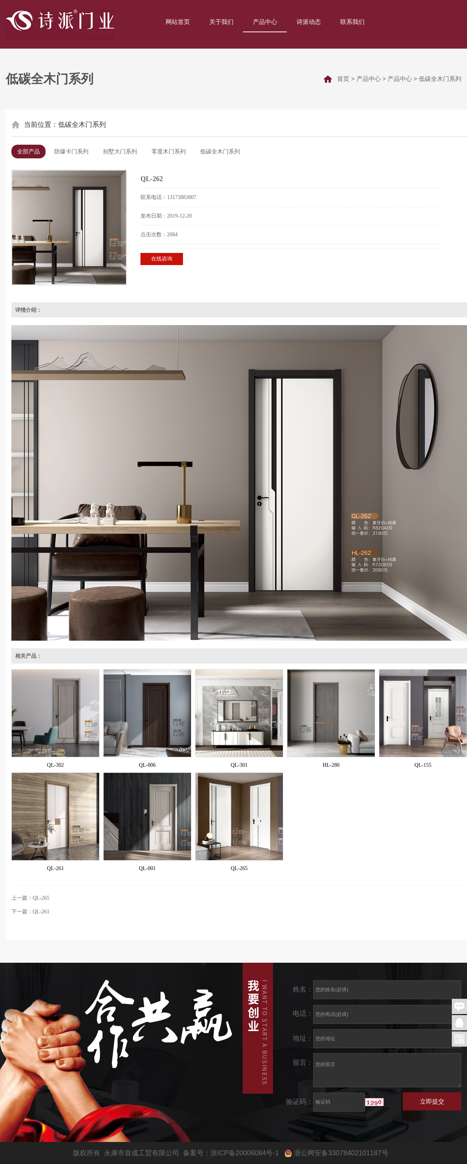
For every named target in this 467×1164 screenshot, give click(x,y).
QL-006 (147, 765)
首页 (343, 79)
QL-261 (55, 868)
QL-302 (55, 765)
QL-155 (423, 765)
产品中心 (266, 22)
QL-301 (239, 765)
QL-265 (239, 868)
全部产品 (28, 151)
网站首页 (178, 22)
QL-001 (147, 868)
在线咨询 (161, 259)
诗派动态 (309, 22)
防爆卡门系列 (71, 151)
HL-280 (331, 765)
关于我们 (222, 22)
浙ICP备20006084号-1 (244, 1153)
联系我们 (353, 22)
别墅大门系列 (120, 151)
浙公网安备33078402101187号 (337, 1153)
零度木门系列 (168, 151)
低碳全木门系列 (440, 79)
